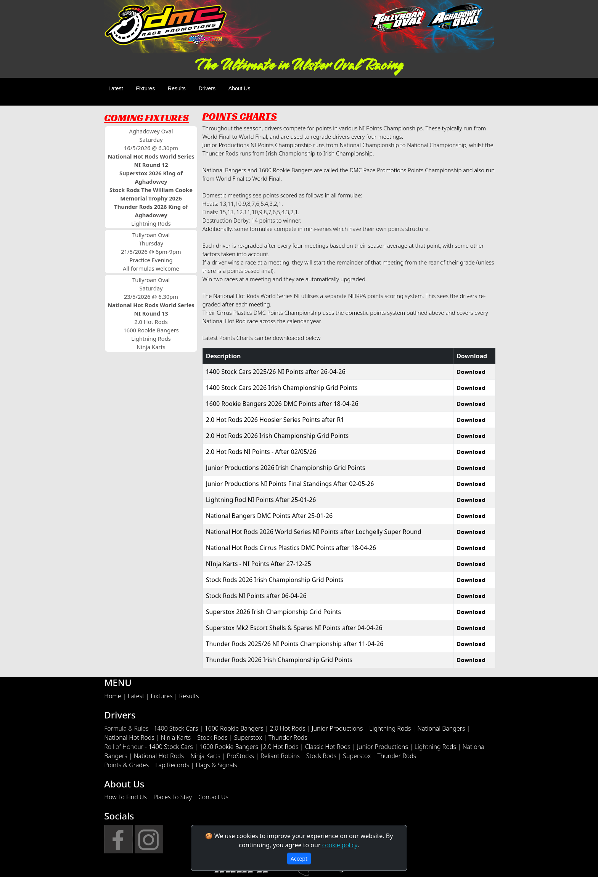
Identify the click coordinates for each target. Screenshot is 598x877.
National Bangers (441, 728)
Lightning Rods (390, 728)
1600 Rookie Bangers (233, 728)
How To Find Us (125, 797)
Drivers (207, 88)
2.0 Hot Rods (287, 728)
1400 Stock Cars (176, 728)
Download (471, 371)
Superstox (248, 737)
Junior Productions (337, 728)
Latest (115, 88)
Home (112, 696)
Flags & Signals (216, 765)
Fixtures (145, 88)
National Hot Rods (129, 737)
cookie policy (340, 845)
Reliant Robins (280, 756)
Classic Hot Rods (327, 746)
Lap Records (172, 765)
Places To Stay (172, 797)
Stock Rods (212, 737)
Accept (299, 858)
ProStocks (240, 756)
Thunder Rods (287, 737)
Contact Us (213, 797)
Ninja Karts (176, 737)
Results (177, 88)
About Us (239, 88)
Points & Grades (126, 765)
